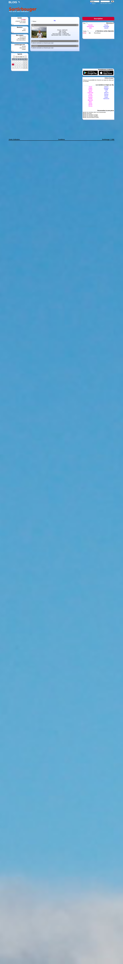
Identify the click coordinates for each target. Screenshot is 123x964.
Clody (90, 94)
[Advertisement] (75, 9)
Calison (106, 86)
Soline (90, 103)
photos (24, 30)
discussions (23, 47)
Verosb (90, 106)
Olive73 (106, 92)
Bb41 (90, 91)
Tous (84, 23)
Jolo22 (90, 98)
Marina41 (90, 100)
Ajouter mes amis (87, 113)
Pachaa (106, 94)
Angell (90, 88)
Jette (90, 28)
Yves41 (106, 25)
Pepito (106, 97)
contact (24, 49)
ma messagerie (22, 38)
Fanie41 (90, 25)
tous (24, 29)
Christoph (106, 26)
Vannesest (106, 98)
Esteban (106, 88)
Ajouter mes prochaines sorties (91, 117)
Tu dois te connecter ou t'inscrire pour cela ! (42, 43)
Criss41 (90, 95)
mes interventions (21, 40)
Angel (90, 86)
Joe (106, 91)
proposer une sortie (21, 21)
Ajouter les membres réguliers (90, 116)
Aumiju (90, 89)
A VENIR (23, 19)
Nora (90, 101)
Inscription (98, 19)
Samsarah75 (90, 26)
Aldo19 (106, 28)
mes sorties (23, 22)
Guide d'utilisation (14, 139)
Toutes (85, 31)
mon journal (23, 37)
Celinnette (90, 92)
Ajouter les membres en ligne (90, 114)
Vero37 (90, 104)
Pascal (106, 95)
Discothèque (97, 33)
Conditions (61, 139)
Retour (34, 21)
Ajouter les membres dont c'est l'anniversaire (94, 112)
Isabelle (90, 97)
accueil (24, 46)
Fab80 (106, 89)
